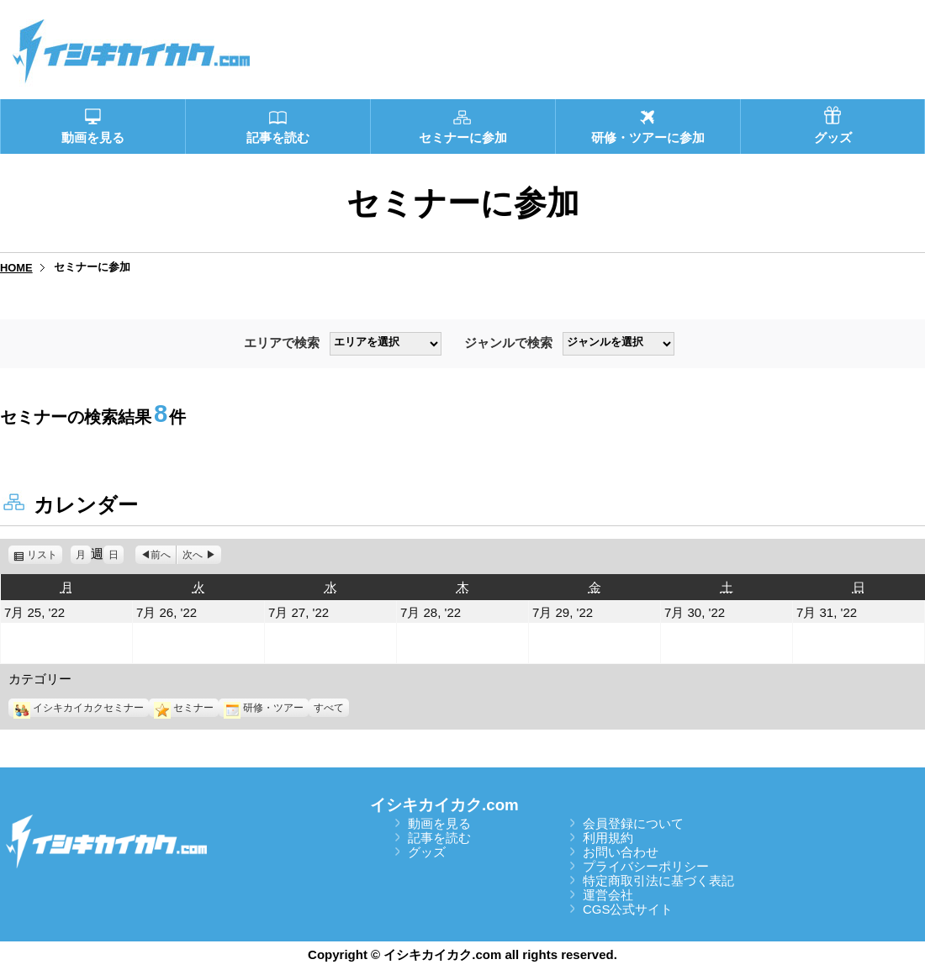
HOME (16, 267)
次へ (192, 555)
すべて (329, 708)
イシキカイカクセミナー (78, 708)
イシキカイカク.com (444, 805)
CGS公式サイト (628, 909)
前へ (161, 555)
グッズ (427, 852)
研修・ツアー (264, 708)
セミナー (184, 708)
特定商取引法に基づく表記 (658, 880)
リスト (44, 555)
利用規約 (608, 837)
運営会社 (608, 895)
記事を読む (439, 837)
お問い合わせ (620, 852)
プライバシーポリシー (646, 866)
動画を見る (439, 823)
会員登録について (633, 823)
